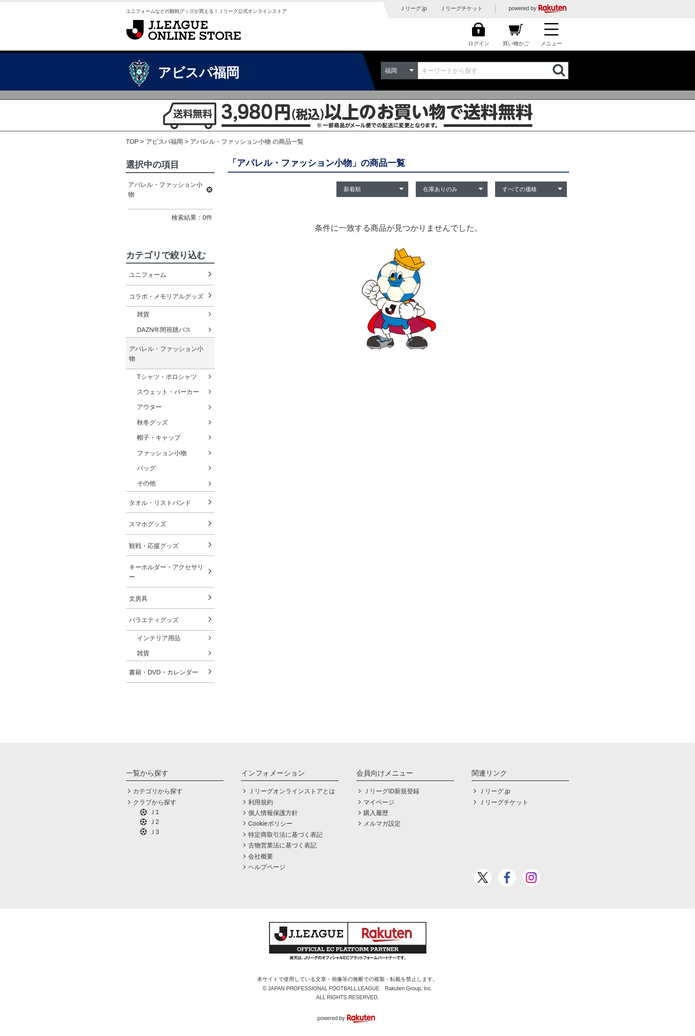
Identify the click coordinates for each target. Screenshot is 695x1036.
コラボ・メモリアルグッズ (166, 296)
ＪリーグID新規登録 (391, 791)
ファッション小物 (162, 453)
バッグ (146, 468)
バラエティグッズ (154, 619)
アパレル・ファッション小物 (166, 353)
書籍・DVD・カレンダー (163, 672)
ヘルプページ (266, 867)
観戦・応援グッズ (154, 545)
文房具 (138, 598)
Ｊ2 (154, 821)
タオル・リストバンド (160, 502)
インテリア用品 (158, 638)
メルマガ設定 (382, 823)
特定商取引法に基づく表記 (285, 834)
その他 (146, 483)
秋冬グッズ (152, 422)
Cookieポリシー (270, 823)
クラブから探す (154, 802)
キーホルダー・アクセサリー (166, 571)
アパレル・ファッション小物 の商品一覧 (247, 141)
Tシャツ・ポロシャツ (167, 376)
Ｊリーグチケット (461, 8)
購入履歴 (375, 812)
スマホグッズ (147, 524)
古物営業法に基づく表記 (282, 845)
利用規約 (260, 802)
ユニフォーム (147, 274)
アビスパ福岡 (164, 141)
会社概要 (260, 856)
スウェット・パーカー (168, 391)
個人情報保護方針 (273, 812)
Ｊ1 (154, 811)
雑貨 (143, 314)
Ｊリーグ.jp (413, 8)
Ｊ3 (154, 831)
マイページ (378, 802)
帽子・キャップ (158, 437)
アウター (149, 406)
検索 (559, 70)
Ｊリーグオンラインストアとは (291, 791)
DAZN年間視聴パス (164, 329)
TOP (132, 141)
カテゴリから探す (158, 791)
